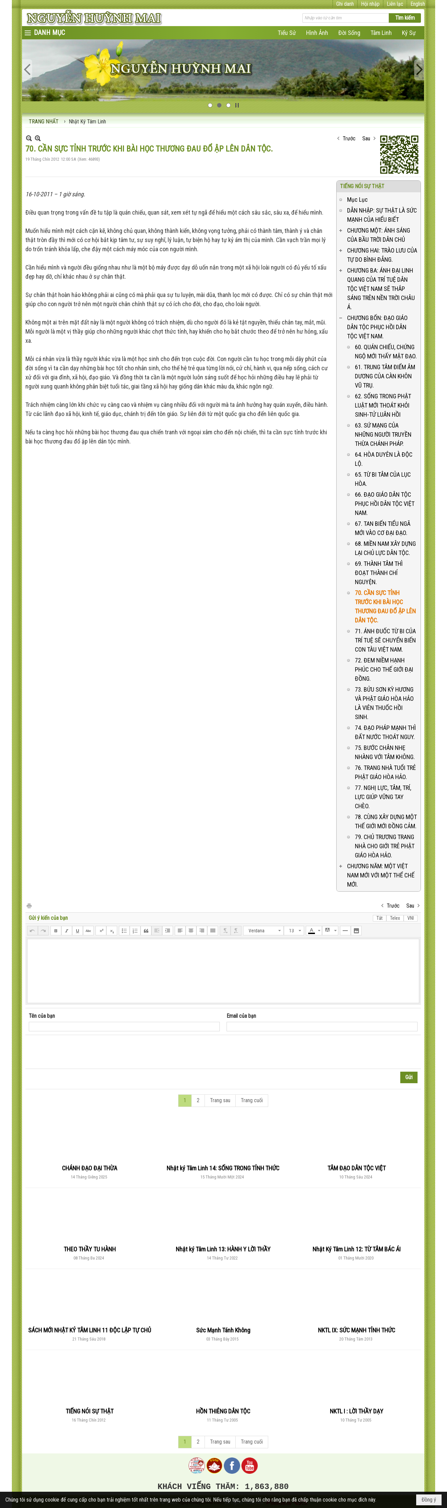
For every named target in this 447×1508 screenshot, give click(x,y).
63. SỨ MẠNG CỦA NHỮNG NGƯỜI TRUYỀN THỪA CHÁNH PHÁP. (383, 434)
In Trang (28, 905)
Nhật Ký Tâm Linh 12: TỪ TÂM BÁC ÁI (357, 1249)
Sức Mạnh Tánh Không (223, 1330)
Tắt (380, 918)
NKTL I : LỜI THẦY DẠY (356, 1411)
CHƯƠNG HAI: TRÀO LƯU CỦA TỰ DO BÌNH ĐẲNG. (382, 255)
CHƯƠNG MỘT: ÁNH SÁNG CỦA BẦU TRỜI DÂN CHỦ (378, 235)
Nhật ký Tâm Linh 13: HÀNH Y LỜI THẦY (223, 1249)
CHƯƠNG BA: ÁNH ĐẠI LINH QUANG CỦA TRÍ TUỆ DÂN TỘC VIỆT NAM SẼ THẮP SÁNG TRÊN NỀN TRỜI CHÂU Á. (381, 289)
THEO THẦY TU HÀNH (90, 1249)
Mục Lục (357, 199)
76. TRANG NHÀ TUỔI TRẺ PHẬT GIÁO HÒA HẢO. (385, 772)
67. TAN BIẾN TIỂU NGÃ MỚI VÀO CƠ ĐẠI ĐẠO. (382, 528)
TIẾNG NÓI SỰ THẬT (362, 186)
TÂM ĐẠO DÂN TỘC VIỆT (356, 1168)
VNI (410, 918)
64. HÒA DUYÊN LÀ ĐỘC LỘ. (383, 459)
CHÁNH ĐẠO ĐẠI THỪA (89, 1168)
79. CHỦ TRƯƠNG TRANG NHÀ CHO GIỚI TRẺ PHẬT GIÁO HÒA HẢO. (384, 846)
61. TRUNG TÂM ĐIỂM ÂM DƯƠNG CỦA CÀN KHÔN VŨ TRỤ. (385, 376)
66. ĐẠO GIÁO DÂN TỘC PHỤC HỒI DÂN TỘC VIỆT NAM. (384, 503)
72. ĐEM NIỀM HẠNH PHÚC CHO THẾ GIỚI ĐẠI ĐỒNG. (384, 669)
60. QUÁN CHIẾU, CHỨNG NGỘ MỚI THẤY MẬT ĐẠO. (386, 351)
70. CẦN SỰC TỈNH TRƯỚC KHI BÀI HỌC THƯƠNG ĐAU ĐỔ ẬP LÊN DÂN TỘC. (385, 606)
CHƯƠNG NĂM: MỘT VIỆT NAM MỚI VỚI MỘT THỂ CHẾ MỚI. (380, 875)
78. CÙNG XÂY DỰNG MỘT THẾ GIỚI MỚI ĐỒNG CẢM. (386, 821)
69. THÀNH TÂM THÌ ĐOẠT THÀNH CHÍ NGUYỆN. (379, 573)
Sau (366, 138)
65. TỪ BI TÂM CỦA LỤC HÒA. (383, 479)
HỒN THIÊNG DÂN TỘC (223, 1411)
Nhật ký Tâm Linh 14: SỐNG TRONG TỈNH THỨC (223, 1168)
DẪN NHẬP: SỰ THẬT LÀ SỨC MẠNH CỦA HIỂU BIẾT (382, 215)
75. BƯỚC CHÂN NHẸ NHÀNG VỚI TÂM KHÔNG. (385, 752)
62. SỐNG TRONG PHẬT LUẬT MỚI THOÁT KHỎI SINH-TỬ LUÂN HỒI (383, 405)
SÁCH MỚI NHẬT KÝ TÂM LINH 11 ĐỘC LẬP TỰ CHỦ (89, 1330)
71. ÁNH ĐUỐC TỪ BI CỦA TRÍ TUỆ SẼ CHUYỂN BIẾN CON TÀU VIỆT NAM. (385, 640)
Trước (349, 138)
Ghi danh (345, 4)
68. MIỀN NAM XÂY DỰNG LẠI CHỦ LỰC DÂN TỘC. (385, 548)
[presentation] (80, 1052)
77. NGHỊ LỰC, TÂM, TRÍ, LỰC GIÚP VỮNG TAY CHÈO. (383, 797)
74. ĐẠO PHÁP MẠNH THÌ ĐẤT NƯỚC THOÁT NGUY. (385, 732)
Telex (395, 918)
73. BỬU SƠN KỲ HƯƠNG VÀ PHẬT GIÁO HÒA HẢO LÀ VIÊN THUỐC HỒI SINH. (384, 703)
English (417, 4)
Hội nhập (370, 4)
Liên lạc (395, 4)
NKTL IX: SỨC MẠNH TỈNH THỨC (356, 1330)
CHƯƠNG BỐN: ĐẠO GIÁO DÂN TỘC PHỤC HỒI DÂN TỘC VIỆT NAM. (377, 327)
